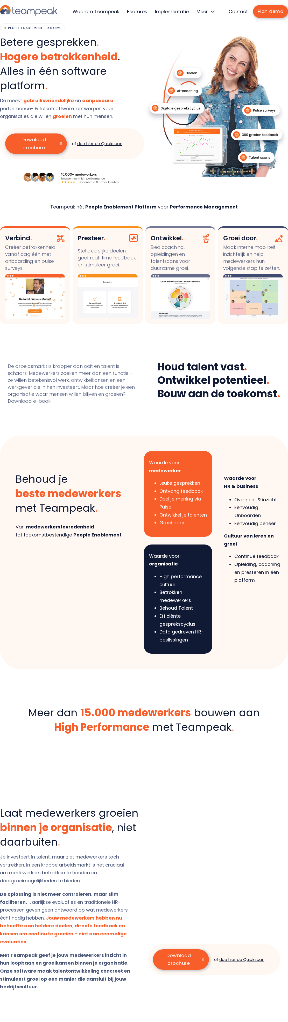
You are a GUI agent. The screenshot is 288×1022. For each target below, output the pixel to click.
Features (137, 11)
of (97, 144)
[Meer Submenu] (212, 11)
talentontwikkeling (76, 971)
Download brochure (42, 143)
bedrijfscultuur (18, 986)
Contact (238, 11)
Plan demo (271, 11)
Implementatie (172, 11)
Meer (202, 11)
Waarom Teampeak (96, 11)
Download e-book (29, 401)
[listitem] (65, 109)
